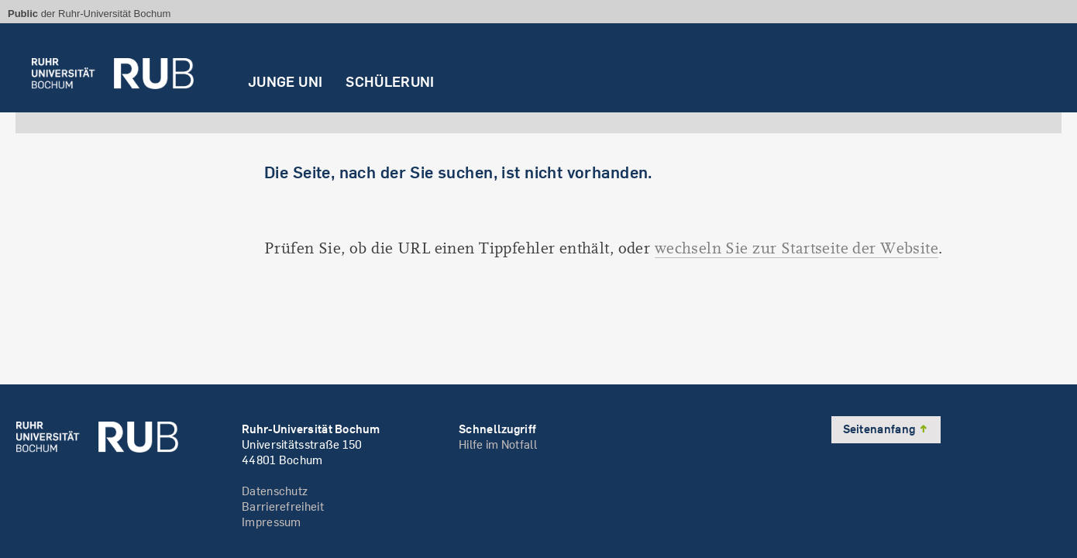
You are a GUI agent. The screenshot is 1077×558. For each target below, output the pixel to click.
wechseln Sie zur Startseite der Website (796, 248)
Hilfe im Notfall (498, 444)
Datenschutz (275, 491)
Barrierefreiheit (283, 506)
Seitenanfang (886, 429)
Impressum (271, 522)
